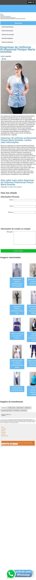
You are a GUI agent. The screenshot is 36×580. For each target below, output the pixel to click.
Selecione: (4, 407)
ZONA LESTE (11, 407)
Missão (3, 430)
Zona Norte (23, 410)
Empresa (3, 429)
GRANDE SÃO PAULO (7, 410)
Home (2, 427)
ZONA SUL (27, 407)
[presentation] (14, 221)
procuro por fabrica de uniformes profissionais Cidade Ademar (17, 364)
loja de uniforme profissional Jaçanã (17, 389)
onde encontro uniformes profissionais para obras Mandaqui (17, 283)
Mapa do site (4, 435)
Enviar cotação (18, 251)
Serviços (3, 432)
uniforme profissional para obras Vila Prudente (17, 336)
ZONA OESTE (20, 407)
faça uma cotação (15, 187)
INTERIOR (16, 410)
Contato (3, 434)
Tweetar (4, 59)
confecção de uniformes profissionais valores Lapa (17, 310)
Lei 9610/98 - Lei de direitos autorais (11, 422)
